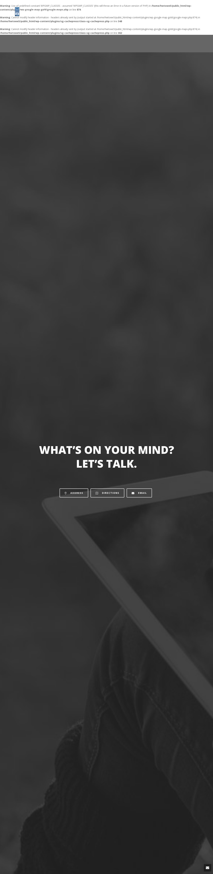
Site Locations (170, 11)
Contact (192, 11)
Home (151, 11)
